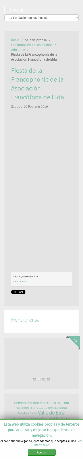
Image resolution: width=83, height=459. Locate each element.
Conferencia (20, 402)
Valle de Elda (19, 281)
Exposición (41, 408)
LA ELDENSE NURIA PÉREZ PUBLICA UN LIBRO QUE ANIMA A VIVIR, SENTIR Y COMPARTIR (41, 356)
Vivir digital (48, 418)
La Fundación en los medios (31, 45)
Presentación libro (25, 408)
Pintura (33, 413)
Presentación (35, 418)
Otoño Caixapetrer (57, 408)
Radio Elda (23, 413)
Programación (20, 418)
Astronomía (33, 402)
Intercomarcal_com (54, 403)
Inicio (15, 40)
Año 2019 (18, 50)
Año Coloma (63, 418)
